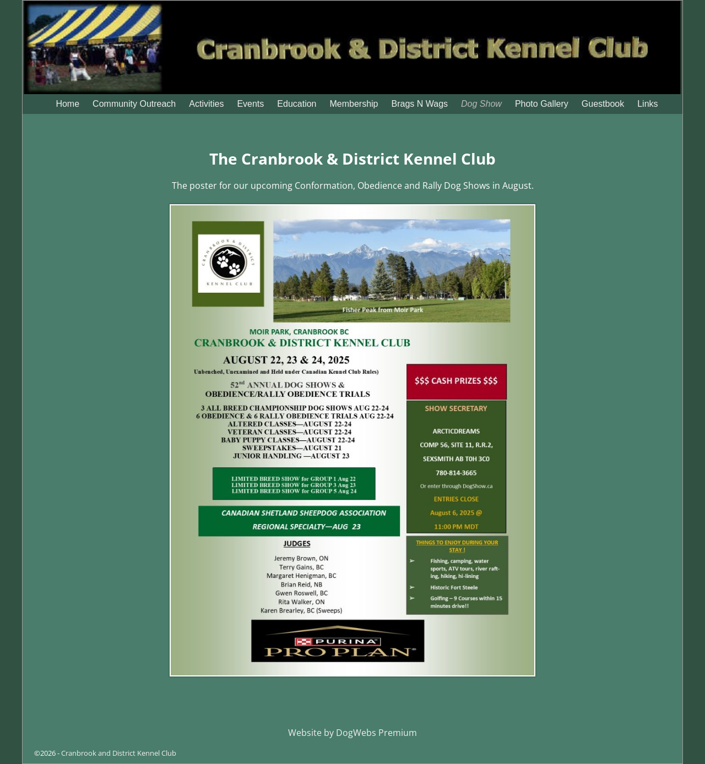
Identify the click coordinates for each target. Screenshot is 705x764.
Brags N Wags (420, 103)
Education (296, 103)
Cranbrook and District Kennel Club (118, 753)
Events (250, 103)
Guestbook (603, 103)
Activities (206, 103)
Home (67, 103)
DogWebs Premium (376, 733)
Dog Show (481, 103)
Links (647, 103)
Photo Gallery (541, 103)
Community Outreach (134, 103)
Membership (353, 103)
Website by (312, 733)
